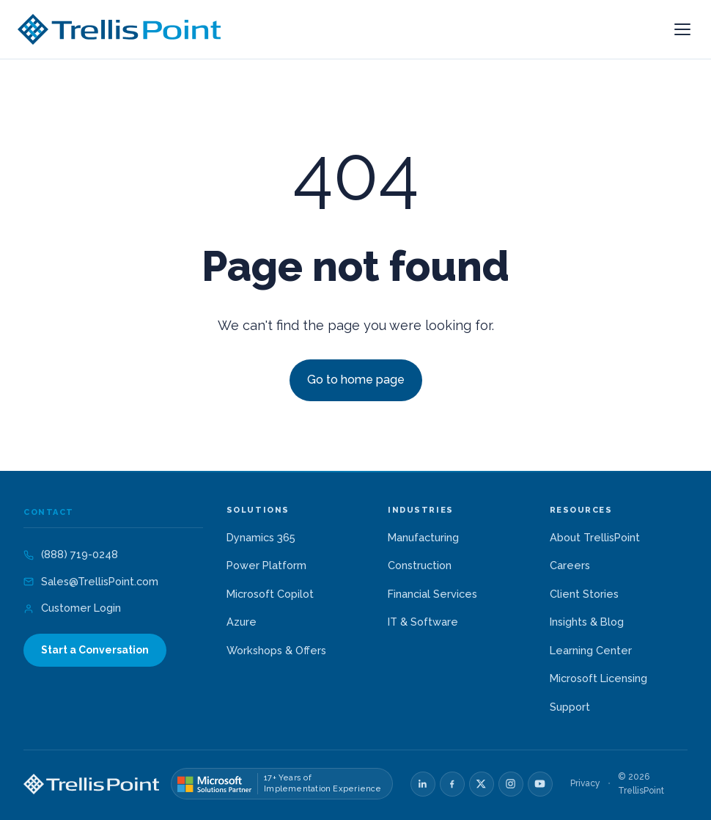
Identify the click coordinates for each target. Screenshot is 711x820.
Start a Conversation (95, 650)
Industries (420, 510)
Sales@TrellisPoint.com (90, 581)
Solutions (258, 510)
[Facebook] (452, 784)
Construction (420, 565)
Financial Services (432, 593)
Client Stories (584, 593)
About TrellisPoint (595, 537)
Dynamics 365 (260, 537)
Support (570, 706)
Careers (570, 565)
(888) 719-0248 (70, 554)
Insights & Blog (587, 621)
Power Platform (266, 565)
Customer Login (72, 607)
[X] (481, 784)
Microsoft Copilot (270, 593)
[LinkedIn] (422, 784)
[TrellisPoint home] (91, 784)
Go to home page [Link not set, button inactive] (356, 380)
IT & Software (423, 621)
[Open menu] (682, 29)
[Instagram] (510, 784)
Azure (241, 621)
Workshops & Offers (276, 650)
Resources (581, 510)
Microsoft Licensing (598, 678)
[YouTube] (540, 784)
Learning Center (591, 650)
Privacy (585, 783)
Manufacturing (423, 537)
